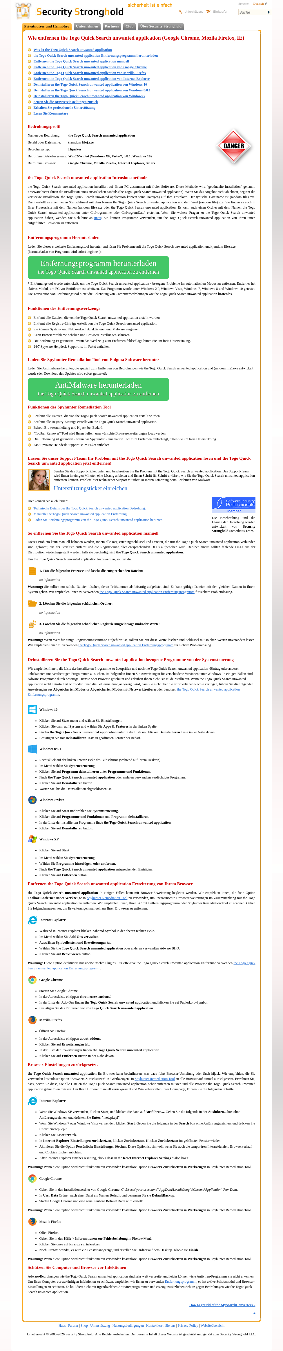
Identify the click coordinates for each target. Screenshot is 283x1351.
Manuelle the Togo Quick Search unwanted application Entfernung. (81, 514)
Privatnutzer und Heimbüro (47, 26)
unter (97, 218)
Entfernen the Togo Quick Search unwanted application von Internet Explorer (92, 79)
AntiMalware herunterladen (98, 389)
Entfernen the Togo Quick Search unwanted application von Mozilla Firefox (90, 73)
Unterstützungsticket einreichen (91, 488)
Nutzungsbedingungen (128, 1326)
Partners (112, 26)
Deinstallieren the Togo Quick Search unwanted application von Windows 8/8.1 (92, 90)
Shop (84, 1326)
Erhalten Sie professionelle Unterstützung (64, 108)
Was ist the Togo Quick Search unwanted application (73, 50)
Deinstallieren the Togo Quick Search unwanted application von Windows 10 (90, 84)
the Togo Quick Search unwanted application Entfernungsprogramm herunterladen (96, 56)
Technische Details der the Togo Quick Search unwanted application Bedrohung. (90, 508)
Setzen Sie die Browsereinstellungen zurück (66, 102)
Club (129, 26)
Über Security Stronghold (161, 26)
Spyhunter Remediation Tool (107, 898)
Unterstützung (100, 1326)
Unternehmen (87, 26)
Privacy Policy (188, 1326)
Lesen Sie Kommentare (51, 113)
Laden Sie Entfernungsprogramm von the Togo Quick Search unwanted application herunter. (98, 520)
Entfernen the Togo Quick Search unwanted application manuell (81, 61)
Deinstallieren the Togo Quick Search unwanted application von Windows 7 (90, 96)
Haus (62, 1326)
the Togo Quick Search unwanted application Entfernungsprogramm (147, 592)
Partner (73, 1326)
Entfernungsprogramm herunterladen (98, 267)
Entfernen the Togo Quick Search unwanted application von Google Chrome (90, 67)
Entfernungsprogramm (181, 1282)
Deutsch (260, 3)
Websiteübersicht (212, 1326)
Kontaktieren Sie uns (160, 1326)
